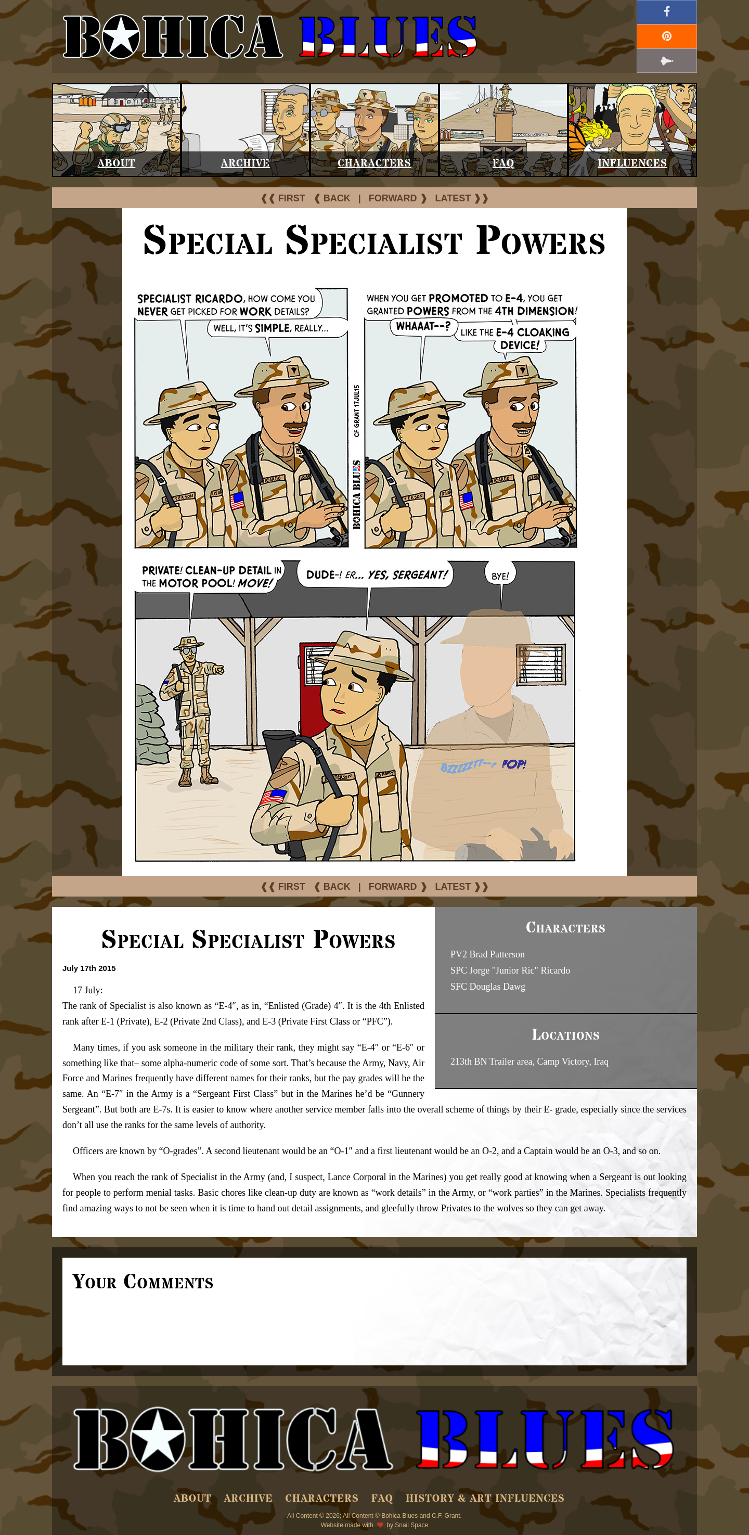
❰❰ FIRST (282, 198)
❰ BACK (332, 198)
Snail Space (411, 1525)
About (117, 164)
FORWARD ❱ (398, 198)
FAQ (503, 164)
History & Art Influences (485, 1499)
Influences (632, 164)
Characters (374, 164)
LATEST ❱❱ (462, 198)
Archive (245, 164)
